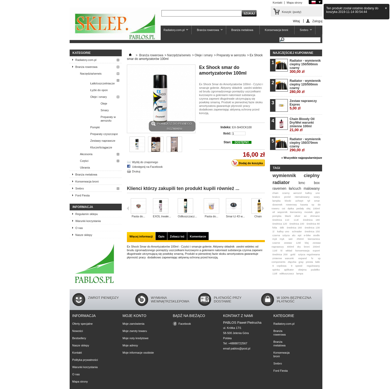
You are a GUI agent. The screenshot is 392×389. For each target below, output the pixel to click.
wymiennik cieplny (296, 175)
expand (302, 258)
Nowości (77, 330)
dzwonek (277, 204)
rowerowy (291, 204)
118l (274, 273)
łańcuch (295, 188)
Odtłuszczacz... (187, 216)
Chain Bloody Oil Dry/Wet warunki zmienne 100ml (302, 124)
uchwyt (299, 200)
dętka (291, 208)
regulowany (313, 265)
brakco (276, 196)
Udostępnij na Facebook (147, 166)
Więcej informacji (141, 236)
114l (296, 219)
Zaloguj (317, 21)
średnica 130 (312, 227)
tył (308, 200)
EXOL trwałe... (162, 216)
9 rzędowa (279, 265)
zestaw (288, 242)
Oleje (104, 103)
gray (301, 261)
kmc (302, 183)
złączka (292, 261)
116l (274, 250)
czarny (286, 193)
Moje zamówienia (133, 323)
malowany (312, 188)
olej (308, 208)
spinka (276, 269)
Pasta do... (138, 216)
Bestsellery (79, 338)
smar (317, 200)
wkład (288, 250)
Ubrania (85, 167)
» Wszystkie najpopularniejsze (301, 157)
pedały (300, 208)
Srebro (303, 31)
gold (292, 254)
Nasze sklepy (83, 234)
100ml (316, 208)
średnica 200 (280, 254)
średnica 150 (312, 231)
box (317, 183)
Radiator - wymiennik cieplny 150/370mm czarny (305, 144)
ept (299, 235)
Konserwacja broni (276, 29)
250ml (300, 238)
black (288, 216)
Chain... (259, 216)
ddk (282, 227)
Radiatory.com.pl (173, 31)
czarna (276, 235)
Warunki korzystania (88, 221)
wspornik (282, 212)
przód (287, 196)
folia (274, 227)
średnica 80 (313, 223)
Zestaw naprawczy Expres (303, 104)
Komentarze (198, 236)
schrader (297, 231)
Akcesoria (86, 154)
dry (299, 246)
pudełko (315, 269)
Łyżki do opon (99, 90)
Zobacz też (177, 236)
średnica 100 (296, 223)
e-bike (307, 235)
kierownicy (296, 212)
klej (307, 242)
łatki (317, 261)
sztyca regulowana (309, 254)
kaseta (304, 204)
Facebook (184, 323)
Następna (263, 208)
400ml (290, 246)
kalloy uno (283, 231)
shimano (315, 216)
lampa (299, 273)
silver (297, 216)
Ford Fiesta (82, 195)
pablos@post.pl (240, 348)
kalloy (308, 193)
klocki (288, 200)
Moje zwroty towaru (135, 330)
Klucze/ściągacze (101, 147)
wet (290, 238)
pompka (276, 216)
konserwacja (302, 250)
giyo (317, 212)
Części (84, 160)
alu (293, 235)
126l (298, 242)
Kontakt (277, 2)
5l (281, 250)
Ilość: (227, 133)
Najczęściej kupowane (293, 53)
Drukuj (136, 171)
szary (317, 196)
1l (273, 231)
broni (307, 246)
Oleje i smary (98, 96)
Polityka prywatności (85, 359)
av (305, 216)
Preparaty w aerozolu (108, 118)
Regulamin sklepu (86, 214)
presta (309, 261)
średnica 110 (280, 219)
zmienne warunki (283, 258)
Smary (105, 110)
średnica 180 (311, 219)
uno (318, 193)
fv (312, 258)
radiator (281, 182)
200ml (316, 246)
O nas (79, 227)
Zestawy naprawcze (102, 140)
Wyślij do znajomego (145, 162)
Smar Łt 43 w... (235, 216)
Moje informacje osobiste (138, 352)
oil (273, 212)
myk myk (278, 238)
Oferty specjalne (82, 323)
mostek (308, 212)
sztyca (286, 235)
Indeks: (226, 127)
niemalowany (302, 196)
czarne (276, 242)
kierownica (314, 238)
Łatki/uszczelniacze (102, 83)
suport (316, 250)
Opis (161, 236)
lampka (276, 200)
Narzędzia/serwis (91, 73)
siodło (316, 235)
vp (313, 204)
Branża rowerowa (207, 31)
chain (275, 193)
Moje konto (134, 316)
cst (283, 208)
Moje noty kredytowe (136, 338)
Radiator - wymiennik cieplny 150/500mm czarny (305, 66)
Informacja (82, 207)
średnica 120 (279, 223)
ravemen (279, 188)
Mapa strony (294, 2)
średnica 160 (294, 227)
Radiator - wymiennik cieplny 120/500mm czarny (305, 86)
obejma (302, 269)
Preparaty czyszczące (104, 134)
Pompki (95, 127)
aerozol (297, 193)
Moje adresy (130, 345)
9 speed (296, 265)
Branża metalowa (242, 29)
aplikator (289, 269)
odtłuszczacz (286, 273)
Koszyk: (291, 11)
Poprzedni (128, 208)
